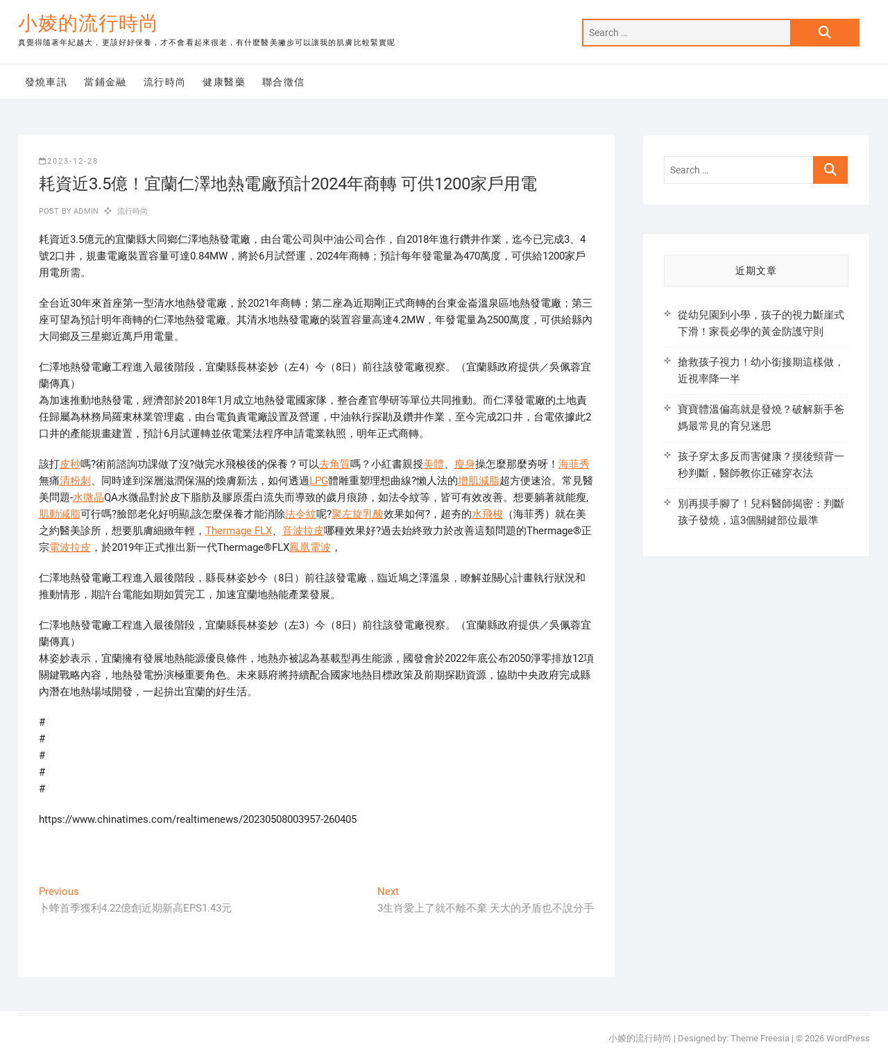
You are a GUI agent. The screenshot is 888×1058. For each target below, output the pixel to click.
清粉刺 (75, 481)
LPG (318, 481)
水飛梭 (487, 514)
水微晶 (88, 497)
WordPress (848, 1038)
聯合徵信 (283, 81)
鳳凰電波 (310, 547)
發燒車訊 (46, 81)
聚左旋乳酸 (358, 514)
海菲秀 (574, 464)
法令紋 (300, 514)
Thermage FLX (238, 530)
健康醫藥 (224, 81)
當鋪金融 (105, 81)
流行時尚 (165, 81)
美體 (433, 464)
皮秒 (70, 464)
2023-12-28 (69, 161)
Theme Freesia (760, 1038)
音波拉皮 (303, 530)
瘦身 (464, 464)
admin (85, 211)
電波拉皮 (70, 547)
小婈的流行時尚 (88, 23)
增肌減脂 (479, 481)
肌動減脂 (59, 514)
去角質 (334, 464)
